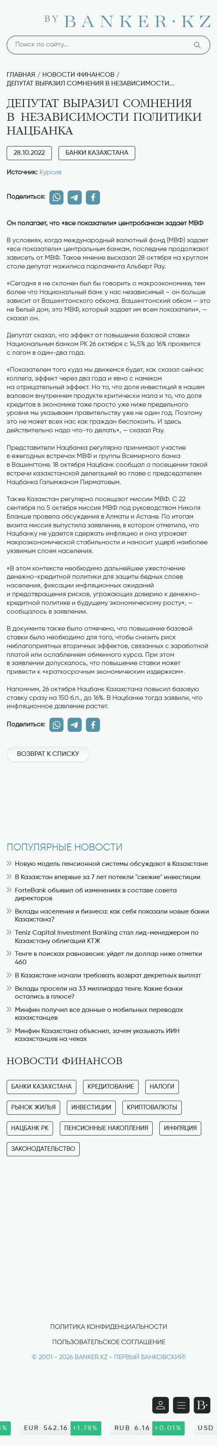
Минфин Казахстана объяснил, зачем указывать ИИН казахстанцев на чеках (93, 1035)
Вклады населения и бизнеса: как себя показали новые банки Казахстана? (108, 916)
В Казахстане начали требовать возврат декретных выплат (104, 975)
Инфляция (180, 1128)
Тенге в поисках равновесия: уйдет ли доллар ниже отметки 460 (104, 958)
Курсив (50, 172)
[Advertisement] (108, 798)
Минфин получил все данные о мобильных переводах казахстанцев (95, 1014)
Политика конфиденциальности (108, 1327)
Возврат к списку (48, 754)
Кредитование (111, 1087)
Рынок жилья (33, 1107)
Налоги (162, 1087)
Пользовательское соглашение (108, 1342)
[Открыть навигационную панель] (181, 1405)
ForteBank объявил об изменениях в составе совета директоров (92, 894)
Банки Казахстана (97, 153)
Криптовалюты (152, 1107)
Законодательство (43, 1149)
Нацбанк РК (30, 1128)
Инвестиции (91, 1107)
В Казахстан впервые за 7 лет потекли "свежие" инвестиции (103, 877)
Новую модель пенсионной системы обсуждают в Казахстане (107, 864)
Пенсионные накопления (106, 1128)
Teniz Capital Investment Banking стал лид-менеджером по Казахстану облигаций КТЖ (103, 937)
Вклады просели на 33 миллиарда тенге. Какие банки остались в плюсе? (95, 993)
